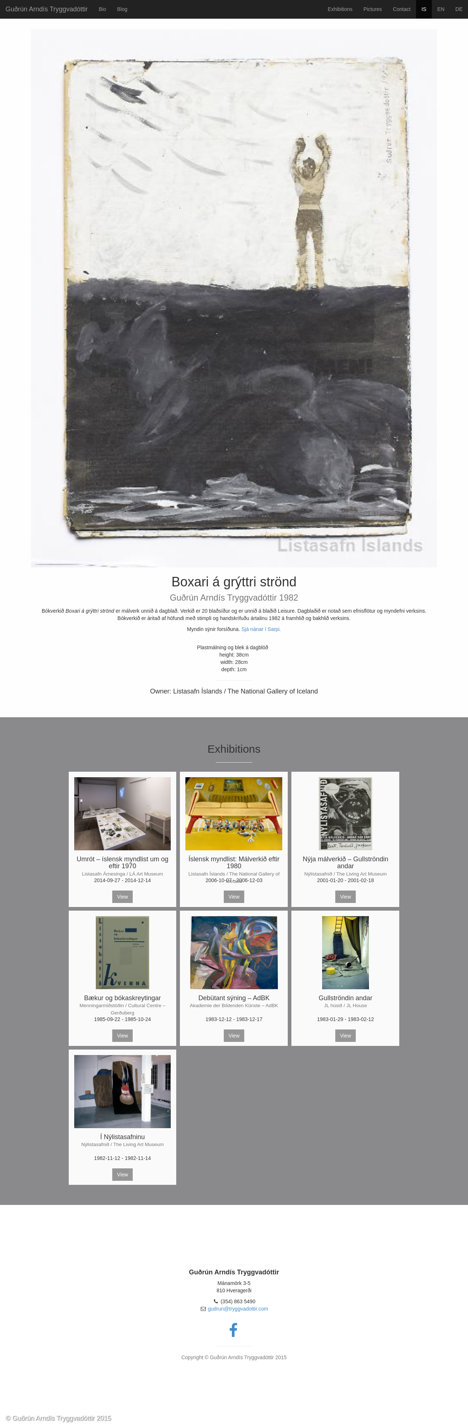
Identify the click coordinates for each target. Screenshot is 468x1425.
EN (440, 9)
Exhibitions (340, 9)
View (122, 897)
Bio (102, 9)
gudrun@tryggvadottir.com (238, 1309)
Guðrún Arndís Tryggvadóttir (46, 9)
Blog (122, 9)
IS (424, 9)
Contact (402, 9)
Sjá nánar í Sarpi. (261, 629)
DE (459, 9)
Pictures (372, 9)
